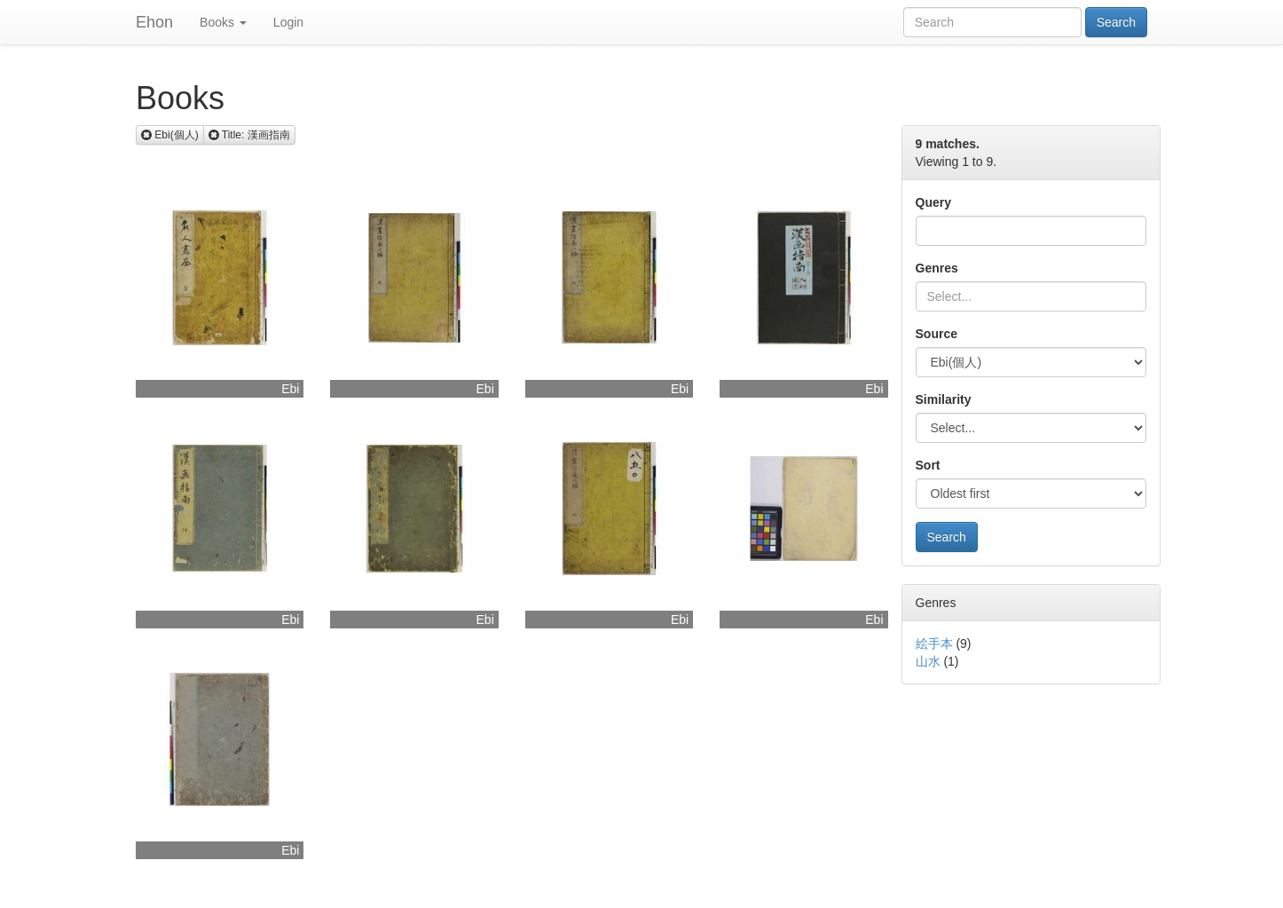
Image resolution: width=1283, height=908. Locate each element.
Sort (928, 465)
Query (933, 202)
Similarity (944, 399)
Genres (937, 268)
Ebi (290, 389)
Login (288, 22)
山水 (928, 661)
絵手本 (934, 643)
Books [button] (223, 22)
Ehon (154, 22)
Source (936, 334)
